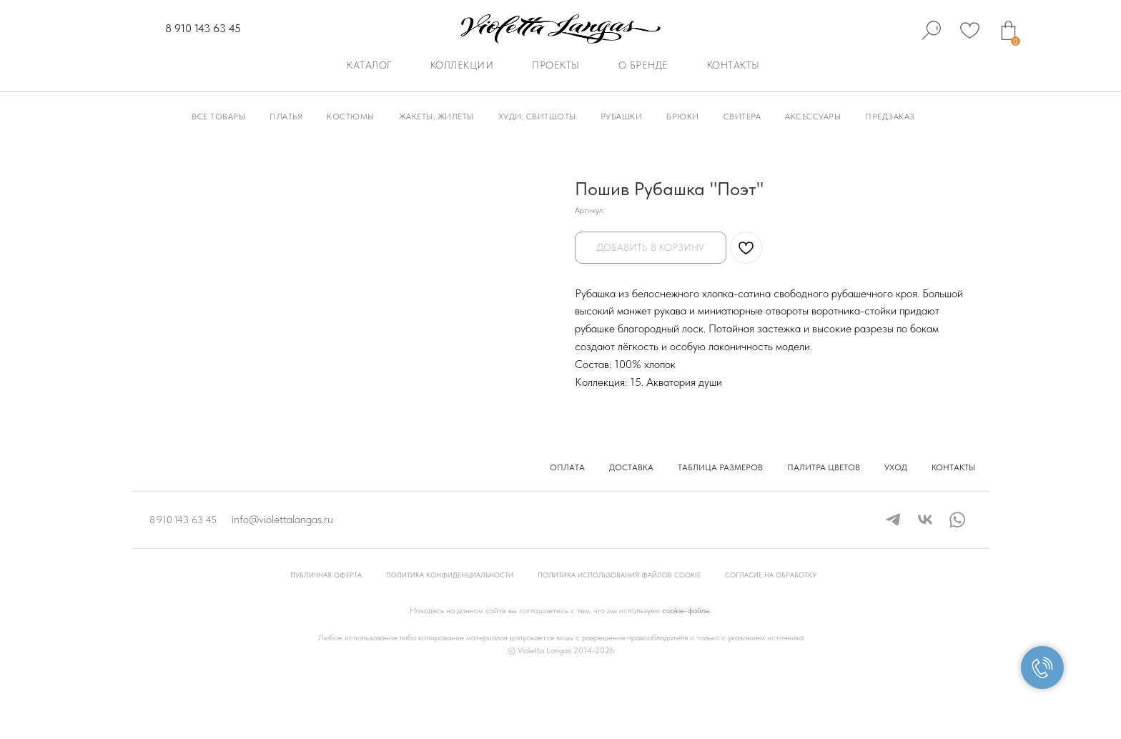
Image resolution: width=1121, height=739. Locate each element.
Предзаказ (890, 116)
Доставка (631, 524)
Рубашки (622, 116)
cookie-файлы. (686, 667)
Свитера (742, 116)
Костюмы (351, 116)
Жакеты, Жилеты (436, 116)
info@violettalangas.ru (282, 575)
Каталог (369, 65)
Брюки (682, 116)
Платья (286, 116)
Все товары (218, 116)
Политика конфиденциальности (449, 631)
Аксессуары (813, 116)
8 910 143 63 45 (203, 28)
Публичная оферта (326, 631)
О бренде (643, 65)
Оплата (567, 524)
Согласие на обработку (770, 631)
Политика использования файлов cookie (619, 631)
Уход (895, 524)
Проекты (556, 65)
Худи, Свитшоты (537, 116)
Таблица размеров (720, 524)
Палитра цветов (823, 524)
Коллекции (462, 65)
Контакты (733, 65)
